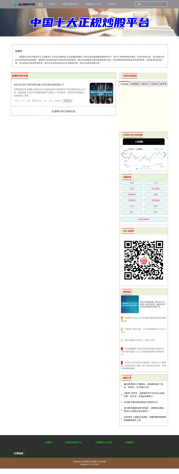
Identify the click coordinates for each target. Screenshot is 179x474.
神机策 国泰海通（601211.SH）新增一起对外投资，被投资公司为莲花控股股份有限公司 (153, 304)
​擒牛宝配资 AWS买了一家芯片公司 (140, 340)
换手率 (163, 84)
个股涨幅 (124, 84)
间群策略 (156, 200)
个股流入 (144, 84)
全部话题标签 (144, 219)
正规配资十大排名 (93, 4)
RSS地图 (93, 462)
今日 (156, 183)
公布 (132, 206)
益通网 (52, 4)
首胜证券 (67, 101)
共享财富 (132, 200)
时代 (156, 212)
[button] (123, 155)
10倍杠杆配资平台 (70, 4)
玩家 (132, 188)
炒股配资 (112, 4)
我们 (156, 206)
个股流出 (154, 84)
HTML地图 (101, 462)
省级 (156, 194)
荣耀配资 (132, 194)
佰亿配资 (156, 188)
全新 (132, 183)
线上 (132, 212)
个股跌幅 (134, 84)
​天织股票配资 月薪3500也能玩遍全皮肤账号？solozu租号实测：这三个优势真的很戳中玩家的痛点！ (143, 352)
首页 (41, 4)
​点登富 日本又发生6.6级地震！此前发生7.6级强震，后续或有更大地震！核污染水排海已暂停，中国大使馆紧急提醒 (143, 365)
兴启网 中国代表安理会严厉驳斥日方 (141, 402)
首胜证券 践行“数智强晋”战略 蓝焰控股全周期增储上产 (39, 85)
